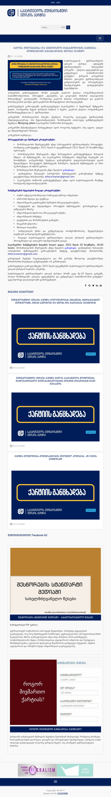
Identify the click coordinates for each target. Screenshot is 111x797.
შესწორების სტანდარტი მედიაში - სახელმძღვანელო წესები (55, 617)
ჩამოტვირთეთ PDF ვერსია (24, 625)
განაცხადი (68, 170)
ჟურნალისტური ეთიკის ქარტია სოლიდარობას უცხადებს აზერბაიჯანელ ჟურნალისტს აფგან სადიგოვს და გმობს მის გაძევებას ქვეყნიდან (55, 301)
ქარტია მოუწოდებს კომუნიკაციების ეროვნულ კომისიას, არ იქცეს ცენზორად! (55, 457)
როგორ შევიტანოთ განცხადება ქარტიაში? (55, 729)
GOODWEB (63, 793)
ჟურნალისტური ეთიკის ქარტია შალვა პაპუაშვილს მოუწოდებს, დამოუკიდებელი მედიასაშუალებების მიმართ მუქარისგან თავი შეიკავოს (55, 380)
